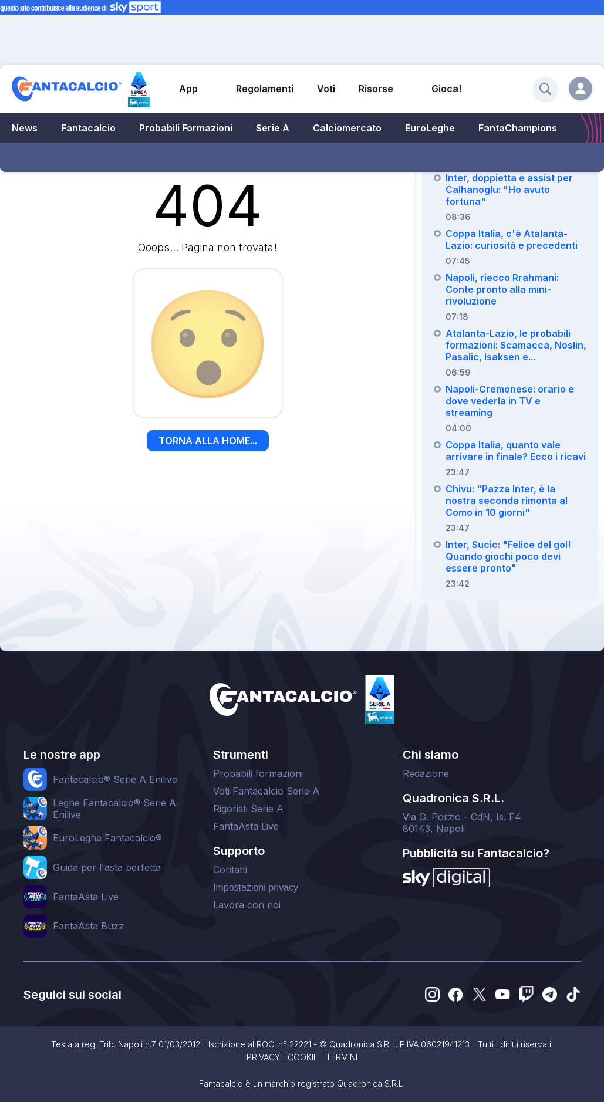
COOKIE (303, 1057)
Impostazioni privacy (255, 888)
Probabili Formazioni (185, 128)
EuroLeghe (430, 128)
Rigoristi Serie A (248, 808)
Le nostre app (61, 755)
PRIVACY (263, 1057)
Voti (326, 88)
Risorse (376, 88)
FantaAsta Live (246, 826)
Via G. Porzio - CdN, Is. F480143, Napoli (462, 822)
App (188, 88)
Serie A (272, 128)
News (25, 128)
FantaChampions (517, 128)
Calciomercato (347, 128)
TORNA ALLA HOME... (207, 441)
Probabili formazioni (258, 773)
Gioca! (446, 88)
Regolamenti (264, 88)
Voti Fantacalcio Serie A (266, 791)
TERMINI (341, 1057)
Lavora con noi (247, 905)
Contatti (230, 869)
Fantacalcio (88, 128)
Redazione (426, 773)
